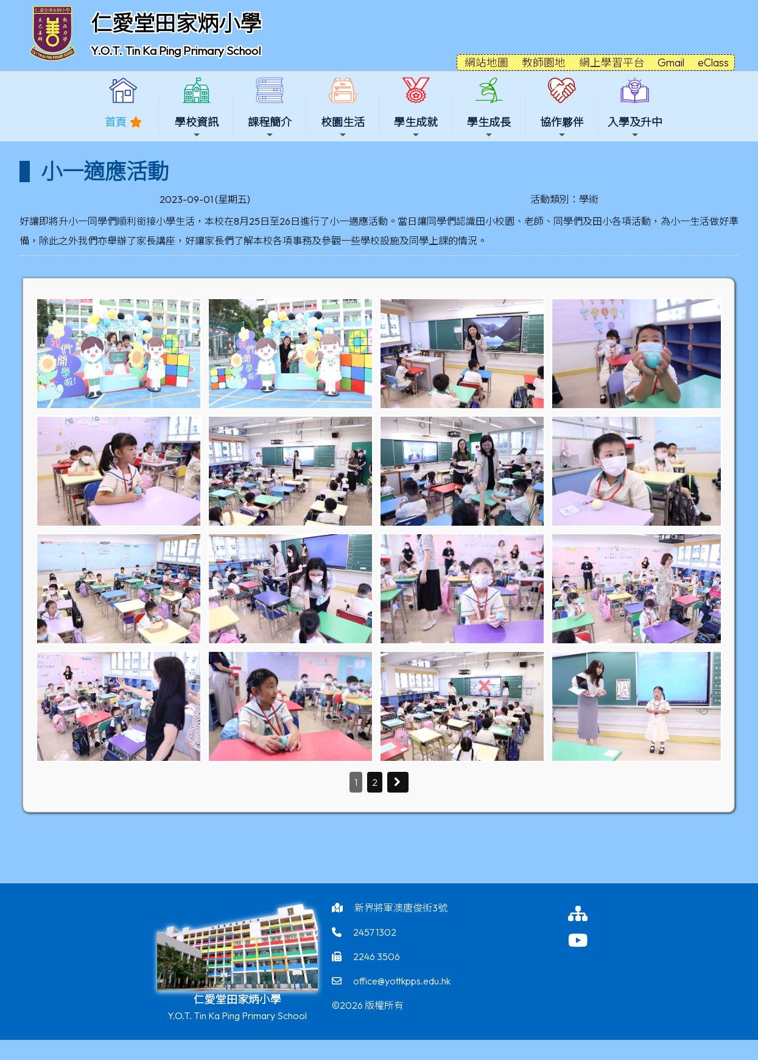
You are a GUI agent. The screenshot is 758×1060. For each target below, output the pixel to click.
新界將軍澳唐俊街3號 (400, 908)
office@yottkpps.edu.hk (402, 981)
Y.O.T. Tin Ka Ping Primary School (176, 50)
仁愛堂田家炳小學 (176, 23)
